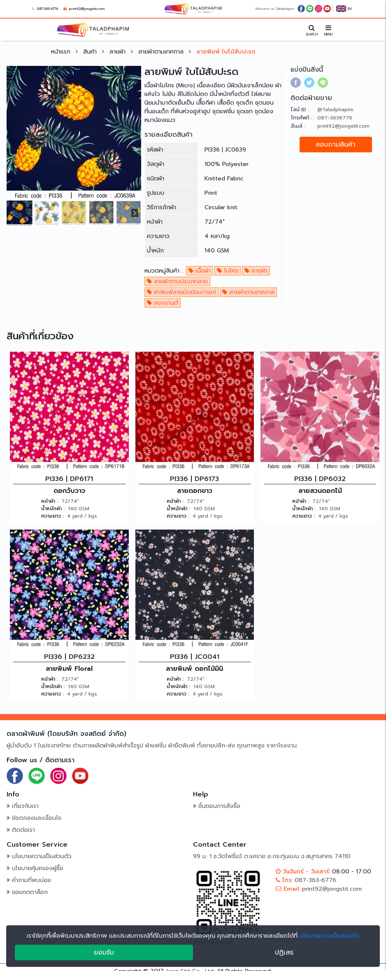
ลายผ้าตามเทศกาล (162, 51)
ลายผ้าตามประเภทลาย (177, 281)
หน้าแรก (61, 51)
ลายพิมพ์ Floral (69, 669)
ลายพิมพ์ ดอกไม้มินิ (194, 669)
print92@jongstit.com (87, 8)
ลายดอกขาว (194, 491)
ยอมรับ (104, 952)
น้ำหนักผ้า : (53, 508)
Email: (288, 889)
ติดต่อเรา (23, 830)
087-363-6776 (47, 8)
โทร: (284, 880)
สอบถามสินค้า (336, 144)
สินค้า (91, 51)
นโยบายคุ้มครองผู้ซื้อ (37, 868)
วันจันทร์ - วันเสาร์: (303, 871)
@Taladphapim (335, 109)
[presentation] (132, 213)
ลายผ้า (118, 51)
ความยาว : (52, 516)
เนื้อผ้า (199, 270)
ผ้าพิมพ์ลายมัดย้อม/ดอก (181, 292)
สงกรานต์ (162, 303)
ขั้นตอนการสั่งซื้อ (219, 806)
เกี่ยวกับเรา (25, 806)
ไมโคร (227, 270)
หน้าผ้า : (49, 501)
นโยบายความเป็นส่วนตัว (42, 856)
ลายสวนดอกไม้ (320, 491)
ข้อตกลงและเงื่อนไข (36, 818)
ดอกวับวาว (69, 491)
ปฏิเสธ (284, 952)
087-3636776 (334, 117)
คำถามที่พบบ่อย (31, 880)
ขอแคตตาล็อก (30, 892)
